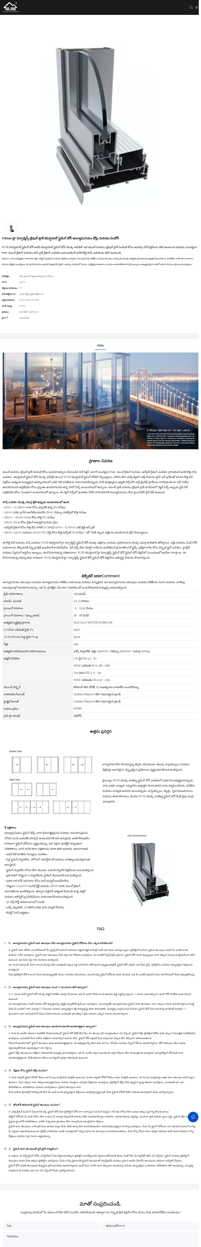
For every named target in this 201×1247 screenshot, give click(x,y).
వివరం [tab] (100, 345)
